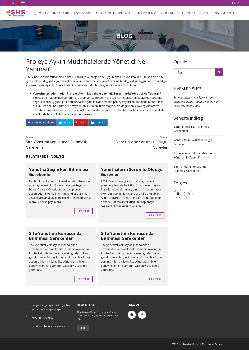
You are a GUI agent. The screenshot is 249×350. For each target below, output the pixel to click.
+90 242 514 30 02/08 (42, 317)
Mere (83, 327)
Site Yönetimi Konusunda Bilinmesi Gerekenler (55, 235)
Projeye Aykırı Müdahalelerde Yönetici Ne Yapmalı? (193, 155)
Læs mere (83, 211)
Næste (59, 142)
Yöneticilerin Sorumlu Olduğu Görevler (132, 171)
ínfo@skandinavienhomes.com (48, 326)
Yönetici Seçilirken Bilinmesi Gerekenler (58, 171)
